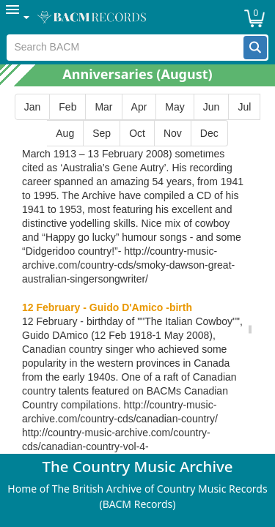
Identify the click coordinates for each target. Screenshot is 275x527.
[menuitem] (18, 17)
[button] (255, 47)
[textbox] (125, 47)
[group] (137, 120)
